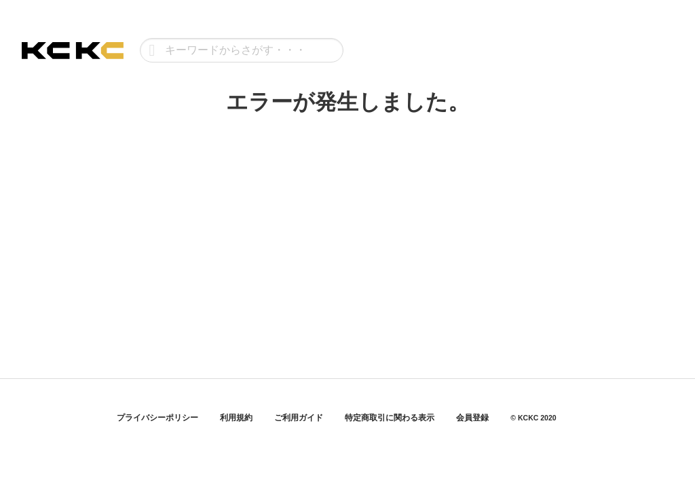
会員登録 (472, 417)
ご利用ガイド (298, 417)
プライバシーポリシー (157, 417)
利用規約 (236, 417)
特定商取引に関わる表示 (389, 417)
